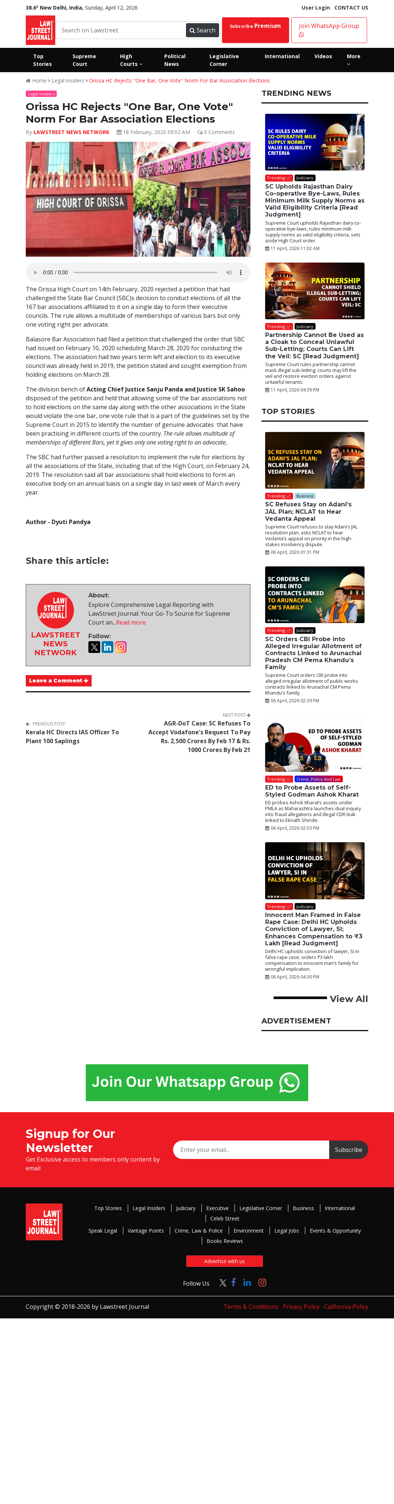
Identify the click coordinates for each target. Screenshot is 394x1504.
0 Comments (216, 132)
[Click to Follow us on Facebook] (233, 1282)
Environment (248, 1230)
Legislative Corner (260, 1208)
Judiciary (186, 1208)
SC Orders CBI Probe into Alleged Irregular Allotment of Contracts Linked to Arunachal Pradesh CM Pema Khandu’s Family (313, 653)
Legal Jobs (286, 1230)
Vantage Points (146, 1230)
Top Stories (108, 1208)
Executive (217, 1208)
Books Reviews (225, 1240)
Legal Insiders (68, 80)
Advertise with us (224, 1261)
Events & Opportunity (335, 1230)
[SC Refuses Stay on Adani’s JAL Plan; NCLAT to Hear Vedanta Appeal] (315, 460)
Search (202, 30)
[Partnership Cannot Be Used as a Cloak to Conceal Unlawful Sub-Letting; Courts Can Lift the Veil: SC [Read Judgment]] (315, 291)
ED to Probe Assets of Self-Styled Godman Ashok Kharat (312, 791)
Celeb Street (224, 1218)
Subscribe (255, 26)
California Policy (346, 1307)
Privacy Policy (301, 1307)
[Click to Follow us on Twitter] (220, 1282)
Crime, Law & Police (199, 1230)
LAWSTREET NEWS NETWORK (71, 132)
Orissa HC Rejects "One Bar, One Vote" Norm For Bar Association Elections (179, 80)
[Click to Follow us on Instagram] (262, 1282)
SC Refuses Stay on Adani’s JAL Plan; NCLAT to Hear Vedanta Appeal (308, 511)
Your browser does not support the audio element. (138, 272)
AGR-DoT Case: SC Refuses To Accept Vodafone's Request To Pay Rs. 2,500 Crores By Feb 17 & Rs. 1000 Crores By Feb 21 (199, 736)
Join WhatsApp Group (329, 30)
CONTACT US (351, 7)
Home (36, 80)
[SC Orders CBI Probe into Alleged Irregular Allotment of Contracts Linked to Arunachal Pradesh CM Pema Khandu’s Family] (315, 594)
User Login (316, 7)
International (340, 1208)
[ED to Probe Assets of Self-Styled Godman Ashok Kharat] (315, 743)
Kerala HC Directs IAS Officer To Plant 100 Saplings (72, 736)
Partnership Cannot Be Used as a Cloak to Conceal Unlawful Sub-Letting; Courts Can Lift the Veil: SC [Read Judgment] (314, 345)
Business (303, 1208)
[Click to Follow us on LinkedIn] (247, 1282)
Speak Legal (102, 1230)
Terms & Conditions (251, 1307)
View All (349, 999)
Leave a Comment (58, 680)
